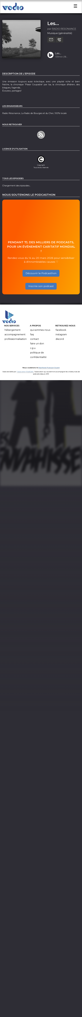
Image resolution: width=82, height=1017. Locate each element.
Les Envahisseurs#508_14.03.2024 (66, 58)
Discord (60, 344)
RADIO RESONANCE (64, 33)
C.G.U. (33, 353)
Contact (34, 344)
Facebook (61, 335)
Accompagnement (15, 339)
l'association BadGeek (25, 377)
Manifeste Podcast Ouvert (49, 373)
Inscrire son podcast (41, 291)
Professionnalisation (16, 344)
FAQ (32, 339)
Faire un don (37, 348)
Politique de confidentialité (38, 360)
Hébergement (13, 335)
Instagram (61, 339)
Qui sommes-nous (40, 335)
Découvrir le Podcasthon (41, 278)
